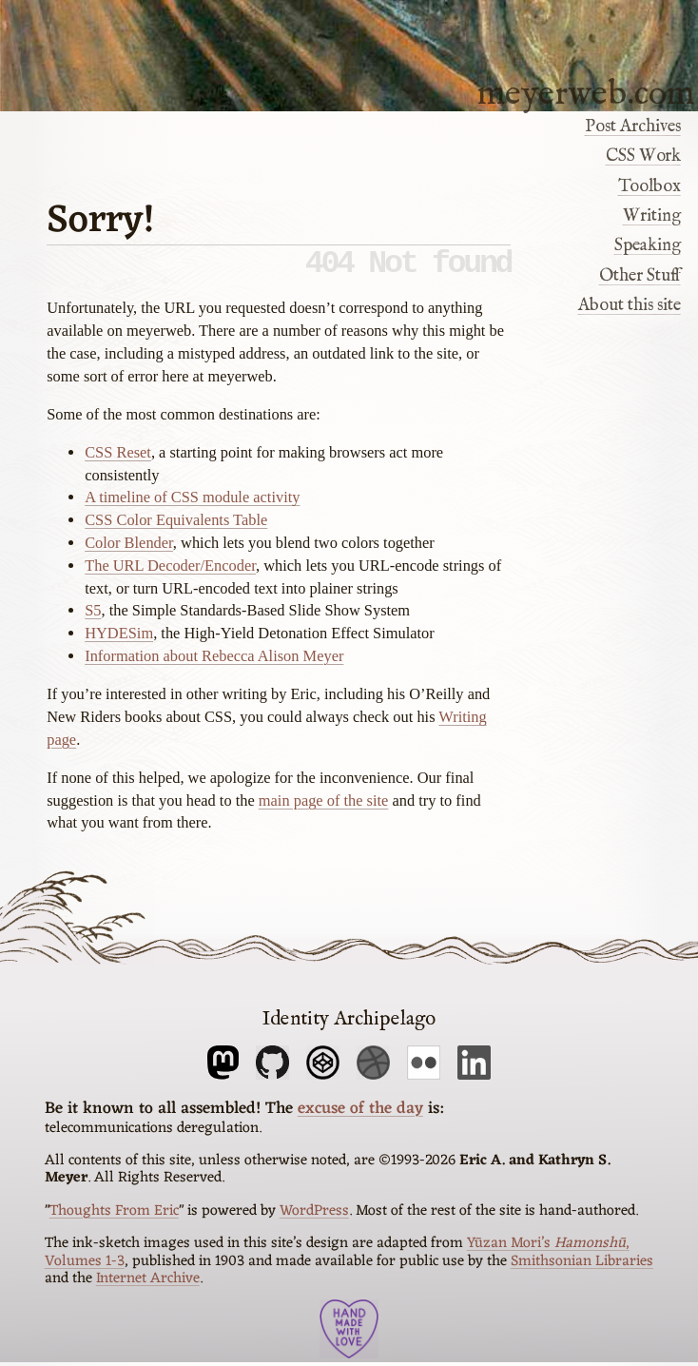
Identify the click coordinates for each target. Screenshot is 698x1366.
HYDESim (119, 641)
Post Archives (633, 126)
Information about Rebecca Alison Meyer (214, 663)
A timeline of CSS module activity (192, 505)
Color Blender (129, 550)
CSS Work (643, 156)
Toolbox (649, 186)
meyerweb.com (585, 92)
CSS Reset (118, 460)
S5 (93, 618)
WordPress (314, 1214)
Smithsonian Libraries (582, 1265)
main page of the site (324, 808)
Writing (652, 215)
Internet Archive (148, 1282)
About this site (629, 305)
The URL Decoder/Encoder (170, 573)
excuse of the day (360, 1112)
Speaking (647, 245)
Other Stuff (640, 275)
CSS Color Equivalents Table (176, 527)
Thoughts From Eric (114, 1214)
